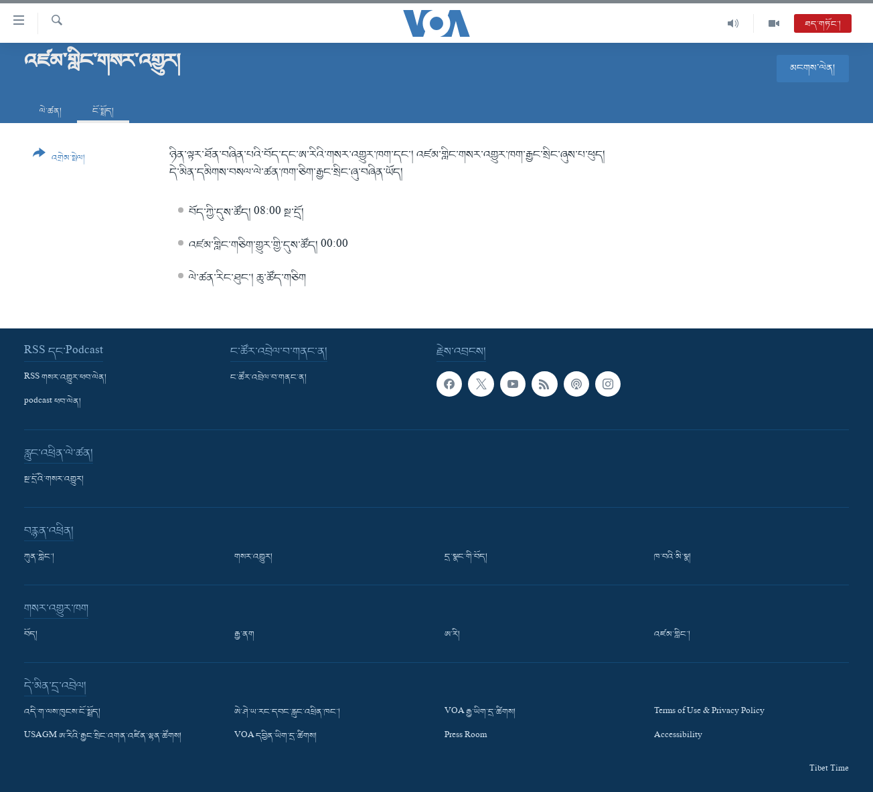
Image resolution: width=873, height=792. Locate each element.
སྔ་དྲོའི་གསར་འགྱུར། (54, 479)
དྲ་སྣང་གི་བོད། (466, 557)
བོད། (30, 634)
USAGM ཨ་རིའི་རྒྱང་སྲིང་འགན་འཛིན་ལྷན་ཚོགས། (102, 736)
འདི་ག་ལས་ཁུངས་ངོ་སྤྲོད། (62, 712)
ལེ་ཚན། (50, 111)
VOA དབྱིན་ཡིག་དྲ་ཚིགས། (275, 736)
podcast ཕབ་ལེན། (52, 402)
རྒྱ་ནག (244, 634)
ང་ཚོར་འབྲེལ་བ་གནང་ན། (268, 378)
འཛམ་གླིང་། (672, 634)
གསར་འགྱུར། (253, 557)
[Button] (59, 160)
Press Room (466, 736)
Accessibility (678, 736)
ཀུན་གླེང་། (39, 557)
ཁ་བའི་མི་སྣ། (672, 557)
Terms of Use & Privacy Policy (709, 712)
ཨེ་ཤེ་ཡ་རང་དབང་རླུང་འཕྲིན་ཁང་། (287, 712)
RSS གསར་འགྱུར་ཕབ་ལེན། (65, 378)
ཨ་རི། (452, 634)
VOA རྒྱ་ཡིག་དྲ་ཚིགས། (480, 712)
